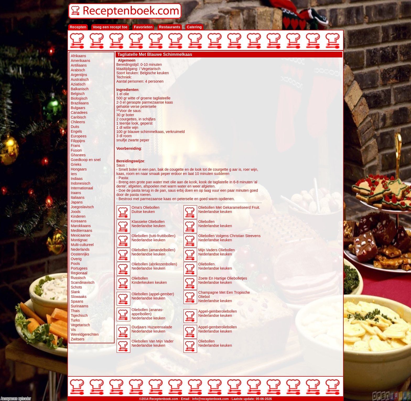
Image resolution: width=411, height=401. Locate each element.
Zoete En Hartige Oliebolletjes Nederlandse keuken (222, 280)
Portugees (79, 268)
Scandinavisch (82, 282)
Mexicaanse (80, 235)
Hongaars (79, 169)
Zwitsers (77, 339)
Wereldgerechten (85, 334)
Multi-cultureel (82, 245)
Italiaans (77, 197)
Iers (74, 174)
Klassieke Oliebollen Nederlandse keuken (148, 224)
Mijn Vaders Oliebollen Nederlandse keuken (216, 252)
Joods (75, 212)
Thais (75, 311)
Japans (77, 202)
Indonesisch (80, 183)
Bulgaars (78, 108)
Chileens (78, 122)
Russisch (78, 278)
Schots (76, 287)
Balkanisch (80, 89)
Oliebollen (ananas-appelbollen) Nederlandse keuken (148, 314)
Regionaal (79, 273)
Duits (75, 127)
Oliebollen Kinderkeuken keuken (149, 280)
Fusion (76, 150)
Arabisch (78, 70)
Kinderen (78, 216)
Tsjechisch (79, 315)
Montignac (79, 240)
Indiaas (77, 179)
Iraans (76, 193)
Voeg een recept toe (110, 27)
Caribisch (78, 117)
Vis (73, 330)
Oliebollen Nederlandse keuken (215, 224)
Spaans (77, 301)
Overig (76, 259)
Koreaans (78, 221)
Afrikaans (78, 56)
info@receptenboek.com (210, 399)
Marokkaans (81, 226)
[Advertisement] (302, 137)
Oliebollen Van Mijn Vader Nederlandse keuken (153, 343)
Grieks (76, 164)
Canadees (79, 112)
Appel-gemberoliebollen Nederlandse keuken (217, 313)
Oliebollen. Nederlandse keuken (215, 266)
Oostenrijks (80, 254)
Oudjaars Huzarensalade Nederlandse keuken (152, 329)
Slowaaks (78, 297)
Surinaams (79, 306)
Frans (75, 145)
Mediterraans (81, 230)
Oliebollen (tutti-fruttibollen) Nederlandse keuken (153, 238)
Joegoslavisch (82, 207)
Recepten (78, 27)
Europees (78, 136)
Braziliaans (80, 103)
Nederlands (80, 249)
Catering (194, 27)
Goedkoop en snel (86, 160)
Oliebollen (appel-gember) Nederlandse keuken (153, 296)
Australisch (80, 79)
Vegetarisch (80, 325)
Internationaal (82, 188)
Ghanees (78, 155)
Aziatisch (78, 84)
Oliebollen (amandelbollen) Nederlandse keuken (153, 252)
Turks (75, 320)
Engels (76, 131)
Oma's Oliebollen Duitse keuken (145, 209)
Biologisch (79, 98)
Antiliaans (79, 65)
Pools (75, 263)
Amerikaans (80, 60)
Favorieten (143, 27)
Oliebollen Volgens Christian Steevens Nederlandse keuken (229, 238)
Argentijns (79, 75)
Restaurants (169, 27)
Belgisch (78, 94)
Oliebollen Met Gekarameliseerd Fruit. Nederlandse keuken (229, 209)
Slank (75, 292)
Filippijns (78, 141)
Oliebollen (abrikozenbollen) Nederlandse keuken (154, 266)
